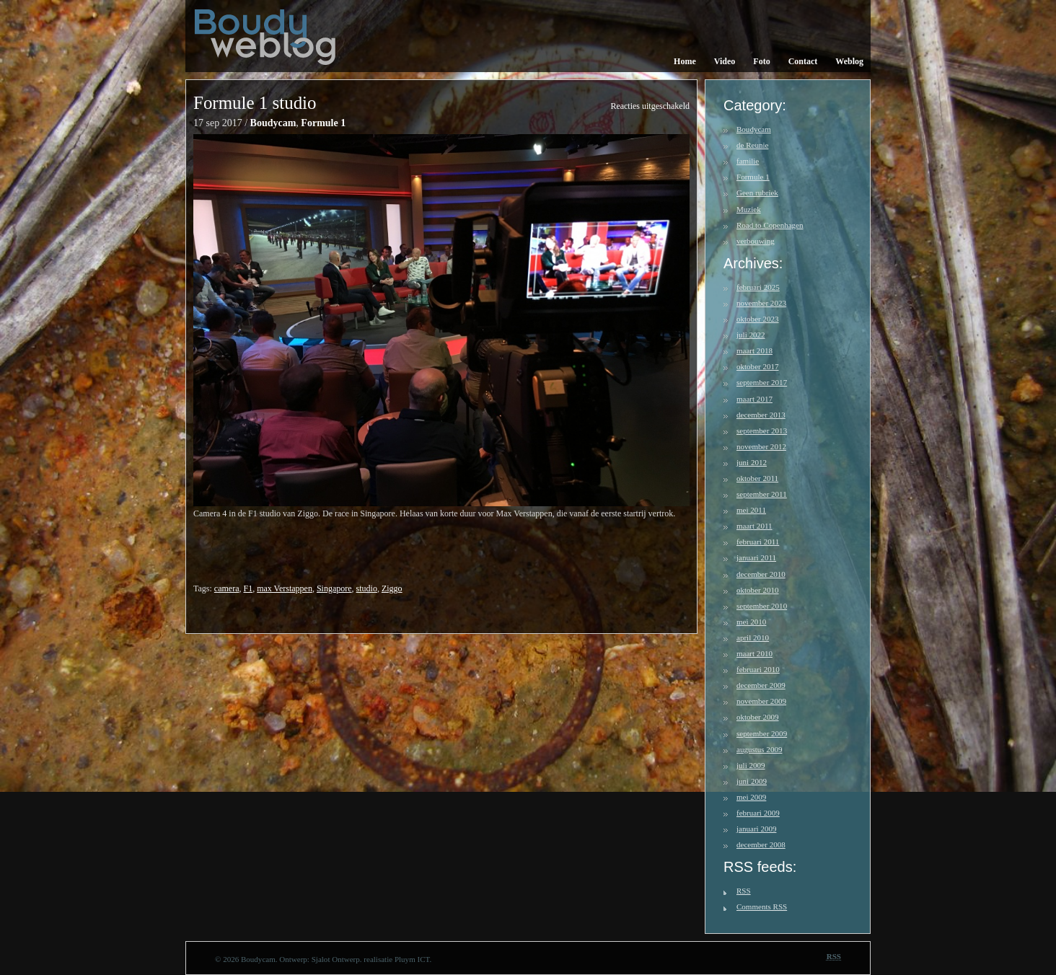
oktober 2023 (757, 318)
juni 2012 (751, 462)
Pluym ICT (412, 959)
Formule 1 (323, 123)
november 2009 (761, 701)
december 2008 (761, 844)
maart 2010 (754, 653)
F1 (247, 588)
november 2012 (761, 446)
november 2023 (761, 303)
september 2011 (761, 494)
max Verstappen (284, 588)
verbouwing (755, 241)
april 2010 (752, 637)
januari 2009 (756, 828)
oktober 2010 (757, 590)
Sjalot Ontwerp (336, 959)
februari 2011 (757, 541)
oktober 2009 (757, 716)
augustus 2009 (759, 749)
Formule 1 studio (255, 102)
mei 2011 (751, 510)
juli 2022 (750, 334)
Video (725, 61)
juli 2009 (750, 765)
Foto (761, 61)
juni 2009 (751, 781)
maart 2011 (754, 525)
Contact (803, 61)
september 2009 (761, 733)
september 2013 (761, 430)
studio (366, 588)
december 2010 (761, 574)
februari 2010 (758, 669)
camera (226, 588)
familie (747, 160)
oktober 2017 (757, 366)
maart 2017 (754, 398)
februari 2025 (758, 287)
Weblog (849, 61)
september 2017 (761, 382)
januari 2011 (756, 557)
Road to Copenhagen (770, 225)
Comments (761, 906)
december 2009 (761, 685)
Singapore (334, 588)
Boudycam (273, 123)
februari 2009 (758, 812)
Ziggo (392, 588)
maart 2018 (754, 350)
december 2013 (761, 414)
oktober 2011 (757, 478)
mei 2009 (751, 797)
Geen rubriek (757, 192)
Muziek (748, 209)
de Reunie (752, 145)
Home (685, 61)
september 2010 (761, 605)
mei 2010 (751, 621)
